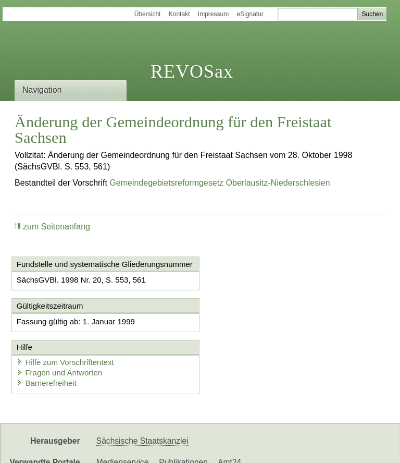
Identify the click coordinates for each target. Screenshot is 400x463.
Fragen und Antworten (255, 340)
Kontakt (179, 14)
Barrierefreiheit (242, 350)
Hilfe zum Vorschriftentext (261, 329)
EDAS (346, 446)
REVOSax (192, 71)
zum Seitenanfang (52, 226)
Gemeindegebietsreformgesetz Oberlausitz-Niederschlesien (219, 182)
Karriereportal (300, 446)
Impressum (213, 14)
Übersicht (147, 14)
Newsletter (246, 446)
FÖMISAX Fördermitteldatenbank (156, 446)
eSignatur (250, 14)
